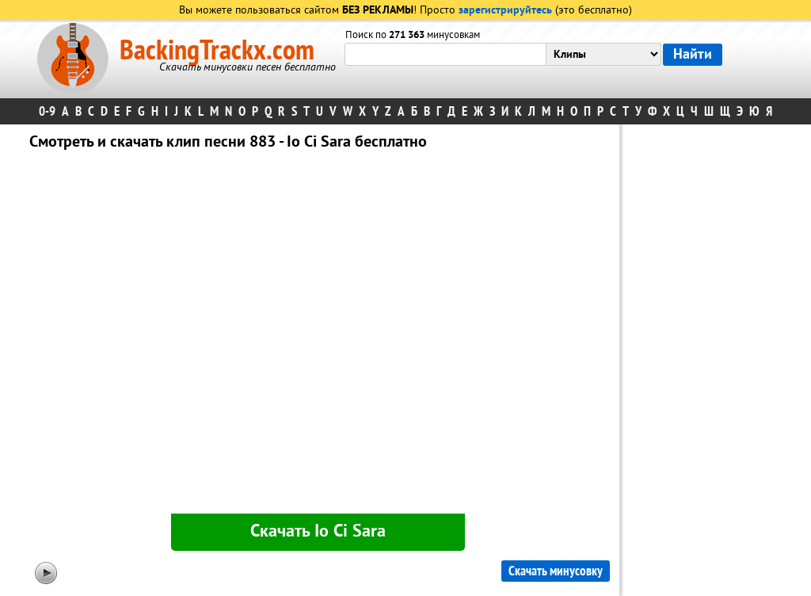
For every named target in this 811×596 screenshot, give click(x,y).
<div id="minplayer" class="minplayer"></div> (317, 335)
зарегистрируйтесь (505, 10)
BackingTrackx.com (217, 51)
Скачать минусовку (555, 571)
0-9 (47, 111)
